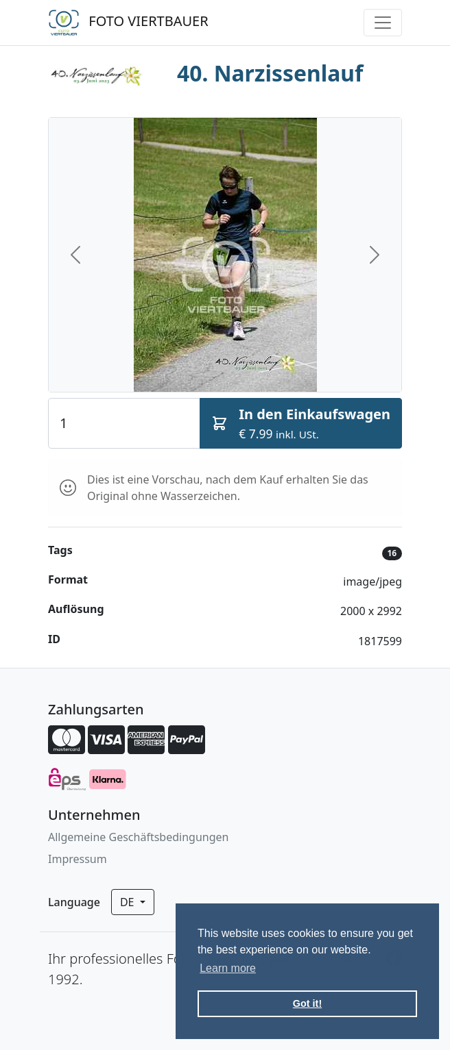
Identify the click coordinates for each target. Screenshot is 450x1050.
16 (391, 553)
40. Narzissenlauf (270, 73)
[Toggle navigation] (383, 22)
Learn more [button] (228, 968)
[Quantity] (124, 423)
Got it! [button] (307, 1003)
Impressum (77, 858)
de (128, 902)
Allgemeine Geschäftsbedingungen (138, 837)
